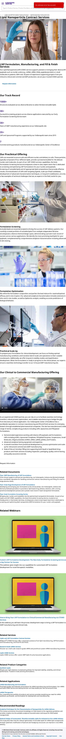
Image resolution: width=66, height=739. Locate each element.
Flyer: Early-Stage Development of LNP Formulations (17, 485)
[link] (6, 736)
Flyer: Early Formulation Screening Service (14, 494)
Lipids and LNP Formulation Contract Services (17, 15)
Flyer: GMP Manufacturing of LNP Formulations (15, 475)
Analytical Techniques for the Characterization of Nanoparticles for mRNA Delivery (27, 709)
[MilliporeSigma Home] (9, 3)
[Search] (62, 8)
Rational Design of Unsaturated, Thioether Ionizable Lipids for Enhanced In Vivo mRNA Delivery (31, 718)
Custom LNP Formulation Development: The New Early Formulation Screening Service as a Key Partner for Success (33, 561)
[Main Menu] (3, 3)
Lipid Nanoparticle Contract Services (39, 15)
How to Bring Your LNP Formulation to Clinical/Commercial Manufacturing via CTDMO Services (32, 618)
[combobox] (33, 8)
